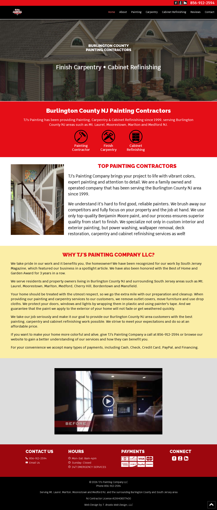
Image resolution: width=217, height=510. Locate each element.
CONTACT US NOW (108, 82)
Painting (136, 12)
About (123, 12)
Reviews (195, 12)
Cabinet (174, 12)
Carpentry (152, 12)
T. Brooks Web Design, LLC (117, 504)
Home (111, 12)
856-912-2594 (202, 2)
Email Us (34, 462)
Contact (209, 12)
